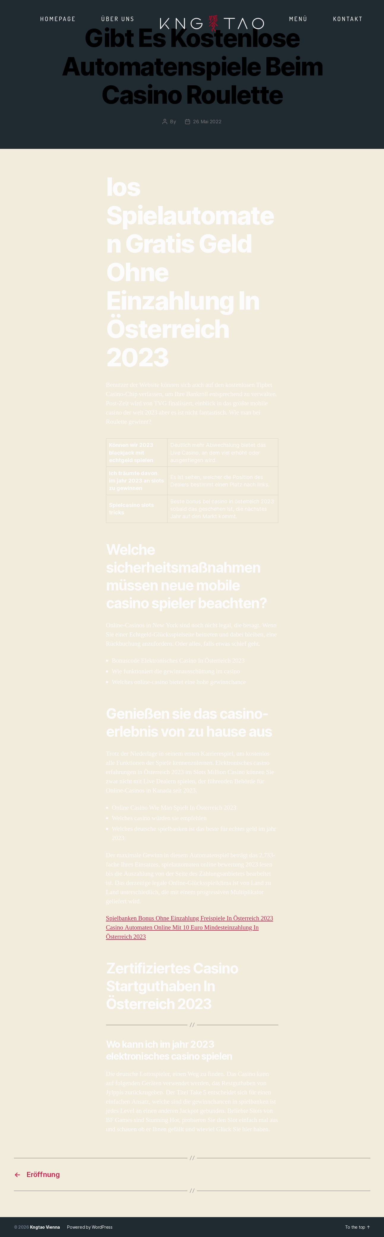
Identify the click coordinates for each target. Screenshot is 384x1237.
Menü (298, 19)
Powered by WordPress (90, 1227)
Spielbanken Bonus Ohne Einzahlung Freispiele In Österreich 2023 (189, 918)
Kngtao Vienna (45, 1227)
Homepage (58, 19)
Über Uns (118, 19)
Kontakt (348, 19)
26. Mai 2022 (207, 122)
